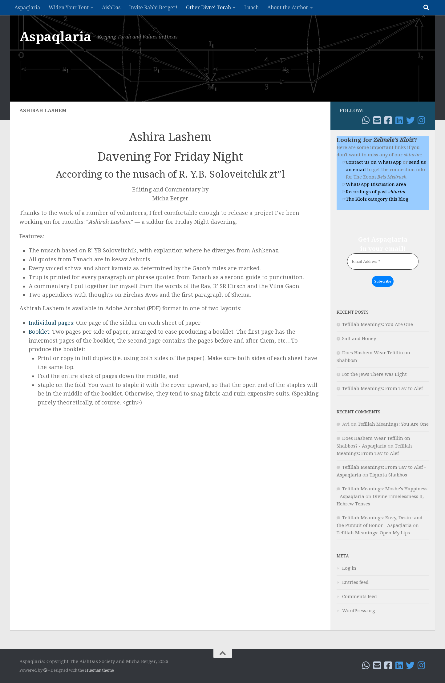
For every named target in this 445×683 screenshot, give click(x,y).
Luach (251, 7)
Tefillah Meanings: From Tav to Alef (382, 388)
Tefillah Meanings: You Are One (377, 324)
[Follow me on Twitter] (410, 120)
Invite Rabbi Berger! (153, 7)
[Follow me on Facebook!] (388, 120)
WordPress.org (358, 610)
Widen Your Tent (69, 7)
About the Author (287, 7)
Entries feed (355, 582)
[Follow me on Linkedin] (399, 120)
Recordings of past (375, 192)
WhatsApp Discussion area (376, 184)
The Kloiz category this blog (377, 199)
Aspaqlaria (27, 7)
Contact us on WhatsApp (374, 162)
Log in (349, 568)
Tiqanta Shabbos (388, 475)
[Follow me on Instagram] (421, 120)
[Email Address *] (383, 261)
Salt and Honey (359, 338)
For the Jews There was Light (374, 374)
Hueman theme (99, 670)
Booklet (39, 331)
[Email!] (377, 120)
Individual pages (51, 322)
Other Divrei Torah (208, 7)
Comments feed (359, 596)
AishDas (111, 7)
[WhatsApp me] (366, 120)
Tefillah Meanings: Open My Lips (373, 533)
